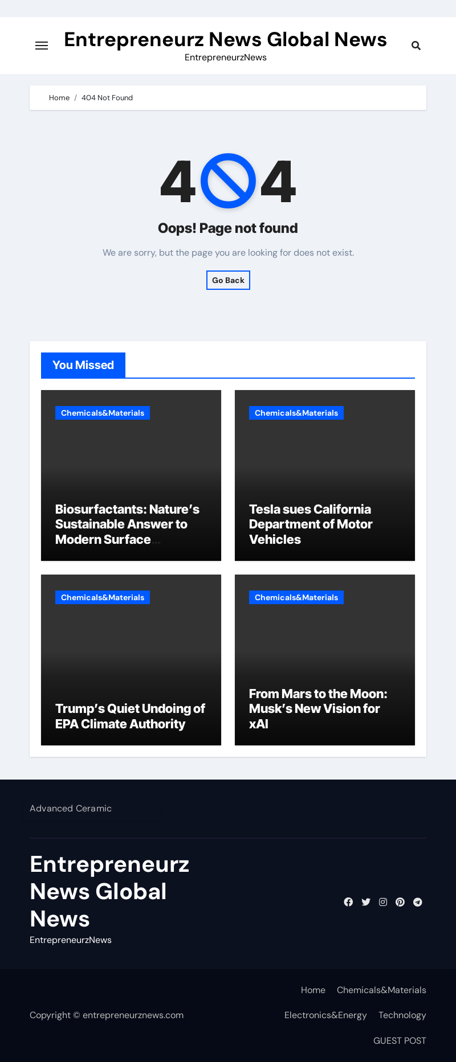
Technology (402, 1015)
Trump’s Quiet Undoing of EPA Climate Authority (130, 716)
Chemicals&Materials (102, 413)
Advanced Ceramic (71, 808)
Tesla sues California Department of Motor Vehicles (311, 524)
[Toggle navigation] (41, 46)
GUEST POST (399, 1041)
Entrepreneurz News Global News (226, 39)
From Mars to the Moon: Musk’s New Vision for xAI (318, 708)
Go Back (228, 280)
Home (313, 990)
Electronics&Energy (325, 1015)
